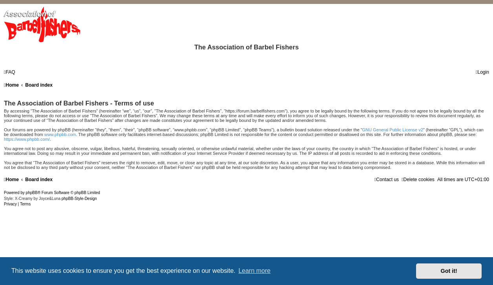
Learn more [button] (254, 270)
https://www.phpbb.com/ (27, 139)
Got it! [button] (449, 271)
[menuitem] (9, 72)
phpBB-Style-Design (79, 198)
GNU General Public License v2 (392, 129)
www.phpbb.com (60, 134)
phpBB (32, 193)
